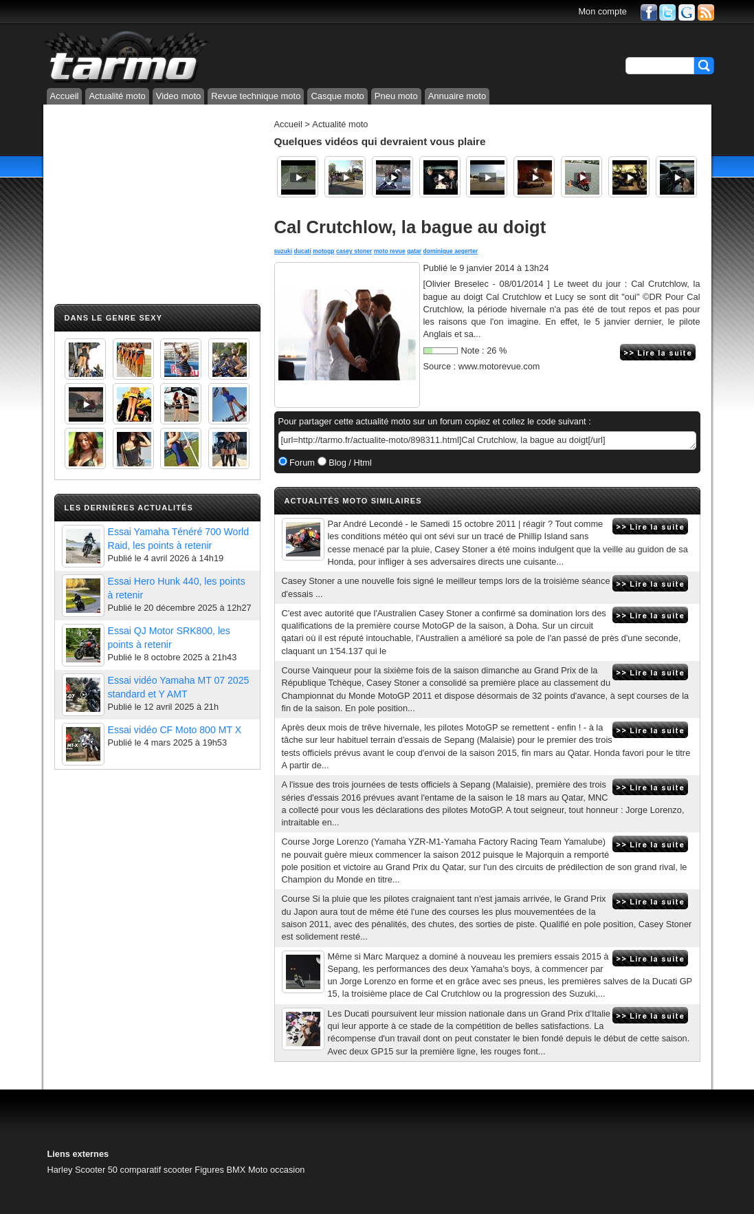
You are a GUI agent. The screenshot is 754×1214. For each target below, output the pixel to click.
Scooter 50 (96, 1169)
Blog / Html (349, 462)
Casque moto (337, 96)
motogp (323, 251)
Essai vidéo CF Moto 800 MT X (175, 729)
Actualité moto (117, 96)
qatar (414, 251)
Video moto (178, 96)
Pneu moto (396, 96)
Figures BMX (220, 1169)
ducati (302, 251)
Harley (60, 1169)
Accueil (64, 96)
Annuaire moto (457, 96)
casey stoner (354, 251)
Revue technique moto (255, 96)
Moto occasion (276, 1169)
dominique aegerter (450, 251)
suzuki (283, 251)
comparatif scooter (156, 1169)
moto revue (390, 251)
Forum (301, 462)
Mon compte (602, 11)
